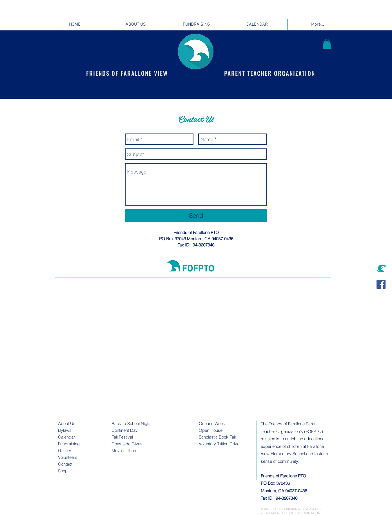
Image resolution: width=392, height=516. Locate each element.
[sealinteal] (381, 268)
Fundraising (69, 443)
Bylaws (65, 430)
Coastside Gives (127, 443)
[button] (327, 44)
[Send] (196, 215)
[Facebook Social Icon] (381, 284)
